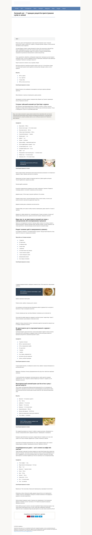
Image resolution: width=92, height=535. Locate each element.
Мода (53, 8)
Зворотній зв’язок (17, 531)
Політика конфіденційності (27, 531)
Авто (22, 8)
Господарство (28, 8)
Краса (35, 8)
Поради (58, 8)
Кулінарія (41, 8)
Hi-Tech (16, 8)
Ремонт (64, 8)
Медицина (47, 8)
